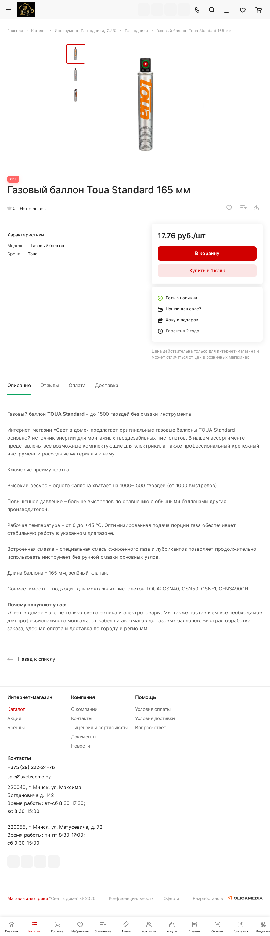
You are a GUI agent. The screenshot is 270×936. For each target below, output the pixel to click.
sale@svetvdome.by (29, 777)
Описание (19, 385)
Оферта (171, 898)
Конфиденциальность (131, 898)
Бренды (16, 727)
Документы (83, 737)
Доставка (106, 385)
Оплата (77, 385)
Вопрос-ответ (150, 727)
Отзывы (49, 385)
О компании (84, 709)
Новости (80, 746)
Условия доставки (155, 718)
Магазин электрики (27, 898)
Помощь (145, 697)
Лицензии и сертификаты (99, 727)
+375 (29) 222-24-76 (31, 767)
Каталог (16, 709)
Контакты (81, 718)
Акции (14, 718)
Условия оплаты (153, 709)
